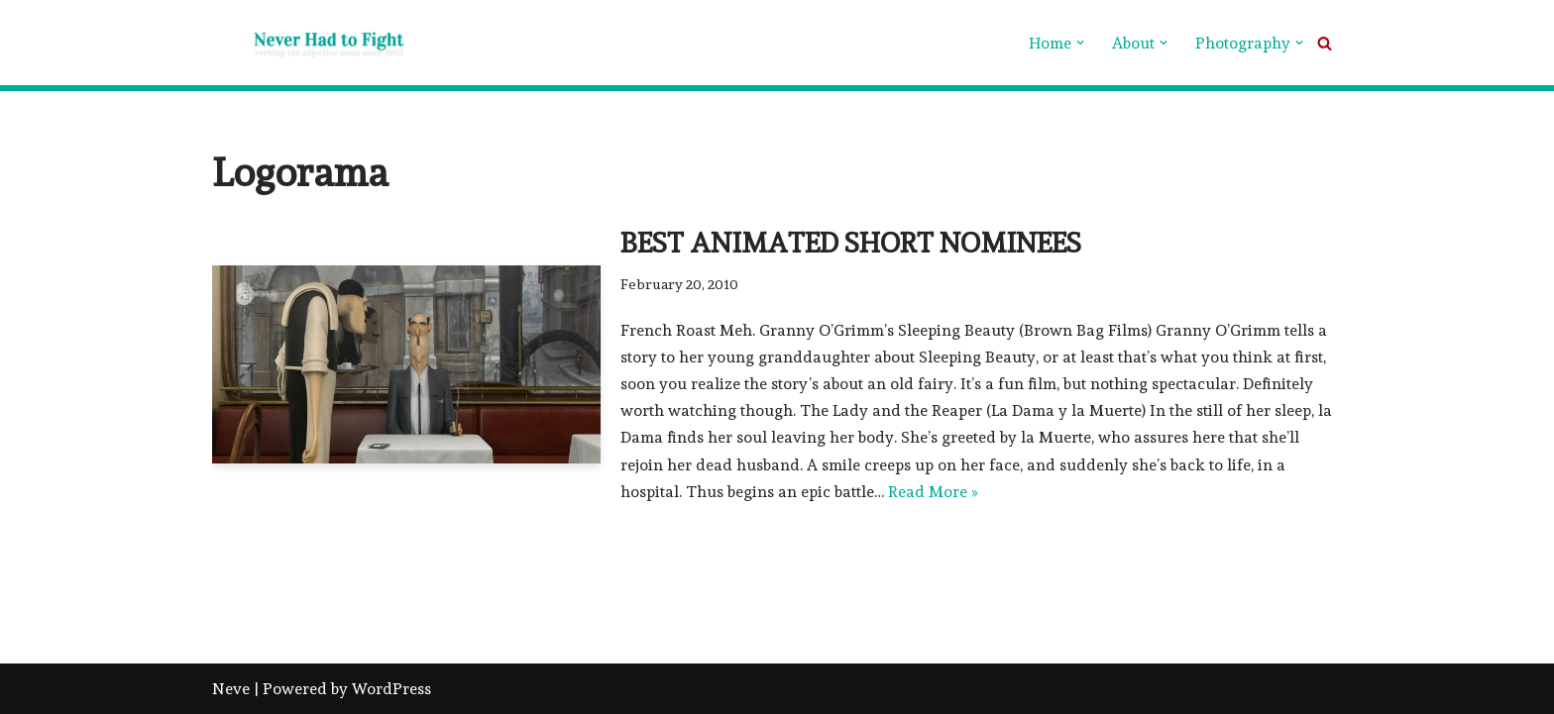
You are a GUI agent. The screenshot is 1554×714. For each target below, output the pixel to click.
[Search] (1324, 43)
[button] (1080, 43)
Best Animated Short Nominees (850, 243)
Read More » (933, 491)
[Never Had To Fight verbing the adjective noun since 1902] (311, 42)
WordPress (391, 688)
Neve (231, 688)
